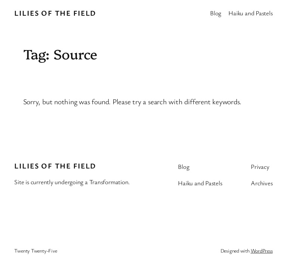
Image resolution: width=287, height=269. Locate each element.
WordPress (262, 250)
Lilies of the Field (55, 13)
